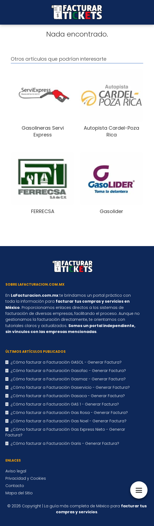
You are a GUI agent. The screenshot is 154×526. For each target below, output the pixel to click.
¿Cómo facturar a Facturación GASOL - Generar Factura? (66, 362)
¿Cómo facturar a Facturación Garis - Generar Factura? (65, 443)
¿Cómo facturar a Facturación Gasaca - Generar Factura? (68, 395)
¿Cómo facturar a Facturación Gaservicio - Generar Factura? (70, 387)
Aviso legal (15, 471)
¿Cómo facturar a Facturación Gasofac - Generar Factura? (68, 370)
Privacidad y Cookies (25, 478)
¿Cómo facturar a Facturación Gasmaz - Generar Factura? (68, 379)
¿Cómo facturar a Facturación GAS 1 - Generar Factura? (65, 404)
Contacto (14, 485)
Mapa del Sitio (19, 493)
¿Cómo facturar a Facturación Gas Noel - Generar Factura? (68, 421)
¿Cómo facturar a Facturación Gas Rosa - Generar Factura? (69, 412)
